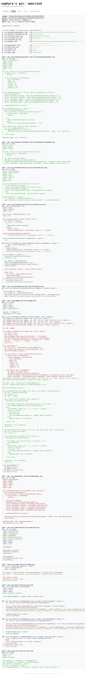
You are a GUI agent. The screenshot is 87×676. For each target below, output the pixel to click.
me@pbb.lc (26, 20)
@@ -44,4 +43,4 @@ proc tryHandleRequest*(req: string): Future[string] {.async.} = (33, 637)
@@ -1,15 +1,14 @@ (8, 529)
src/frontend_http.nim (13, 36)
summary (6, 11)
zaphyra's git (12, 4)
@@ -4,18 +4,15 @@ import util (13, 206)
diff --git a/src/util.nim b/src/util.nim (17, 585)
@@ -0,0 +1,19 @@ (8, 169)
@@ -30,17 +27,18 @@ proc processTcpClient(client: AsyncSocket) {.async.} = (30, 243)
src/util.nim (9, 51)
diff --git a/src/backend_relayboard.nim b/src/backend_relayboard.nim (28, 142)
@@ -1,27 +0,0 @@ (8, 478)
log (13, 11)
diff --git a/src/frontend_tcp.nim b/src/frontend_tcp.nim (24, 204)
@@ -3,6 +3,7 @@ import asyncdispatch (16, 587)
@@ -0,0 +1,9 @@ (8, 652)
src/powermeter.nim (12, 45)
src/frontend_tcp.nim (13, 38)
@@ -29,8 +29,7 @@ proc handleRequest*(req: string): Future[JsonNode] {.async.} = (33, 619)
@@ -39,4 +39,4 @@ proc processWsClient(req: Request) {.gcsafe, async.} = (30, 288)
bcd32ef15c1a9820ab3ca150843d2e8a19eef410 (26, 18)
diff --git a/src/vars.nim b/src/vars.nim (17, 651)
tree (19, 11)
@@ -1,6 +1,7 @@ (8, 302)
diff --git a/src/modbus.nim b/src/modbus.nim (19, 301)
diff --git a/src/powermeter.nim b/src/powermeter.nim (22, 476)
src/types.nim (10, 49)
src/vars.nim (9, 53)
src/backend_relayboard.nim (15, 34)
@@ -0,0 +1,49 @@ (8, 58)
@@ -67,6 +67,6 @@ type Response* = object (18, 566)
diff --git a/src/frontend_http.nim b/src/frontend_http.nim (24, 168)
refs (25, 11)
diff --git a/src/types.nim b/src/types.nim (18, 564)
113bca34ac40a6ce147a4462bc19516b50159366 (26, 16)
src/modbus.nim (10, 42)
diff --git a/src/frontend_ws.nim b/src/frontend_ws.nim (23, 286)
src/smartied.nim (11, 47)
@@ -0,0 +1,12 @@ (8, 144)
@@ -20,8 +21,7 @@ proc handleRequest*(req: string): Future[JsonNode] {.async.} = (33, 601)
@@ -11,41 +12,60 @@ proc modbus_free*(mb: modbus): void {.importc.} (28, 317)
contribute (35, 11)
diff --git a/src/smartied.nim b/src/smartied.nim (20, 527)
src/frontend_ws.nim (12, 40)
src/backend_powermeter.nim (15, 32)
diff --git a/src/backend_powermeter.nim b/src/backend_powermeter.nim (28, 57)
